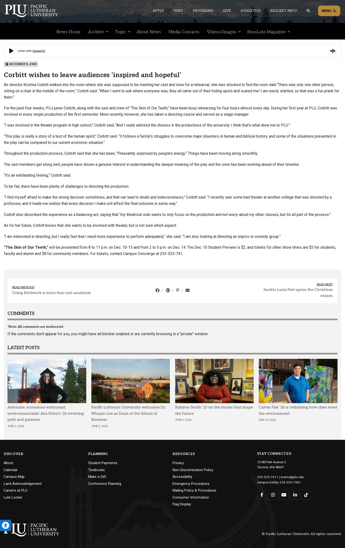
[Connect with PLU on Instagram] (273, 494)
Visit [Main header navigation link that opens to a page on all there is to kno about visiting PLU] (178, 11)
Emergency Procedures (190, 483)
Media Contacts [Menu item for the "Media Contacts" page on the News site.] (184, 32)
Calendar (11, 470)
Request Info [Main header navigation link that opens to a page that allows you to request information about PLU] (283, 11)
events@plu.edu (289, 477)
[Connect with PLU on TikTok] (306, 494)
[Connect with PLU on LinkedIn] (295, 494)
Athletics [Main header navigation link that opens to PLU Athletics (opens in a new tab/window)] (251, 11)
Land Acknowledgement (23, 483)
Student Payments (102, 463)
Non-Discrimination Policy (192, 470)
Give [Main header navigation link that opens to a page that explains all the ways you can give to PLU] (227, 11)
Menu (329, 11)
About (8, 463)
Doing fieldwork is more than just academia (51, 293)
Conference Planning (104, 483)
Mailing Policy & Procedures (194, 490)
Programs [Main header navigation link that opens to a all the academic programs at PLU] (203, 11)
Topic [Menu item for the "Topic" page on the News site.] (120, 32)
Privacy (178, 463)
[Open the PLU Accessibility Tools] (5, 525)
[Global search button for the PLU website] (308, 11)
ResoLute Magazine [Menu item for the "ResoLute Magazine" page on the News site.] (266, 32)
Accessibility (182, 476)
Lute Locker (13, 497)
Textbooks (96, 470)
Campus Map (14, 476)
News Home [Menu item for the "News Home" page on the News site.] (68, 32)
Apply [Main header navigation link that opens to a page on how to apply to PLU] (158, 11)
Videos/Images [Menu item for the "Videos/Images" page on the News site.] (221, 32)
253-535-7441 (289, 482)
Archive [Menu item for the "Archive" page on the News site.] (96, 32)
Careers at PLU (15, 490)
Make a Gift (97, 476)
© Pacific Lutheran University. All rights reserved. (301, 534)
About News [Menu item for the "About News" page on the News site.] (149, 32)
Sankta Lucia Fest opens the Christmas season (298, 292)
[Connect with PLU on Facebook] (262, 494)
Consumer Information (190, 497)
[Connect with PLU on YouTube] (284, 494)
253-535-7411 (266, 477)
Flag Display (181, 504)
